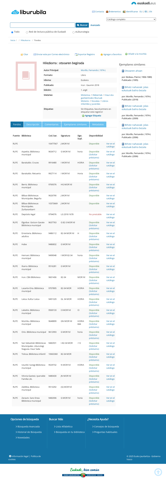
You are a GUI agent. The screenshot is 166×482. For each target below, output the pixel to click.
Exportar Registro (85, 54)
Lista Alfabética (64, 426)
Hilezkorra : (26, 40)
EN (150, 11)
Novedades (24, 437)
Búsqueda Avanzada (29, 426)
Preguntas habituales (105, 432)
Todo (16, 31)
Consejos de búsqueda (106, 426)
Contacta (98, 11)
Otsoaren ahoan (133, 70)
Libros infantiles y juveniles (94, 103)
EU (141, 11)
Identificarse (130, 11)
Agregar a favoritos (111, 54)
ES (146, 11)
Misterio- (85, 101)
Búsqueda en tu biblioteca (70, 432)
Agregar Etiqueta (91, 115)
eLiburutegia (82, 31)
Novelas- (96, 101)
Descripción (32, 124)
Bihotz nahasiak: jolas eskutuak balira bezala (135, 107)
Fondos (17, 124)
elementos (113, 11)
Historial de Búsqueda (30, 432)
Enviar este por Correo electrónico (51, 54)
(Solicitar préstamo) (94, 156)
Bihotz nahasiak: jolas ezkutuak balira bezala (135, 89)
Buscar (82, 25)
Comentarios (52, 124)
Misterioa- (86, 95)
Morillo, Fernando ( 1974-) (93, 70)
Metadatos (98, 124)
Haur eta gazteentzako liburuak (97, 97)
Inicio (13, 40)
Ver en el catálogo (110, 145)
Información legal (18, 456)
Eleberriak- (98, 95)
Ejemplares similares (75, 124)
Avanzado (95, 25)
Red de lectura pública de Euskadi (47, 31)
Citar (24, 54)
